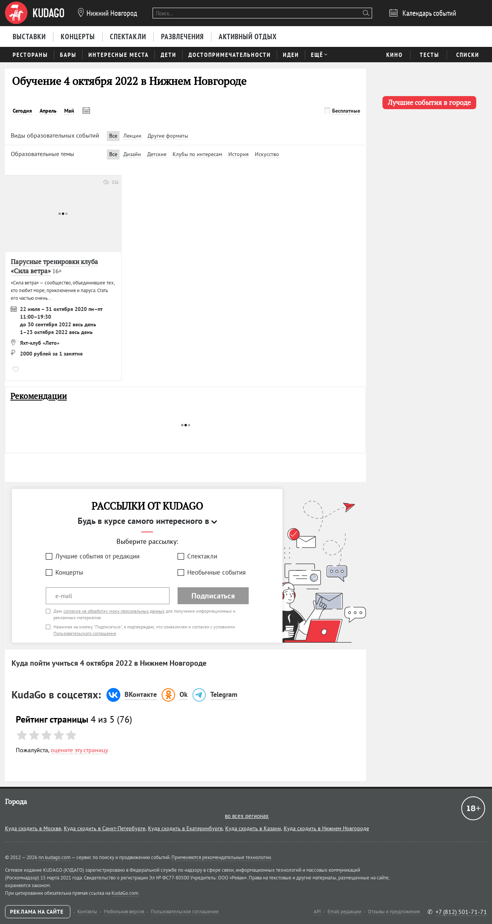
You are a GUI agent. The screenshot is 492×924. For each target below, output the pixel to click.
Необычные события (216, 572)
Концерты (69, 572)
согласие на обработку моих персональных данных (114, 611)
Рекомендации (38, 396)
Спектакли (202, 556)
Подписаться (213, 596)
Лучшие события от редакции (97, 556)
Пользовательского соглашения (84, 633)
